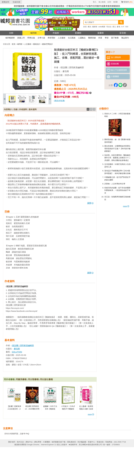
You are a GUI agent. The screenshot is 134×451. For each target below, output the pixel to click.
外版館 (56, 33)
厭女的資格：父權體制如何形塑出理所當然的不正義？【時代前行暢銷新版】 (117, 148)
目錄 (15, 109)
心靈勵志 (82, 38)
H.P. (122, 27)
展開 (90, 203)
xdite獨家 (101, 27)
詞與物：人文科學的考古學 (114, 184)
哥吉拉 (108, 27)
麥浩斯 (66, 71)
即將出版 (31, 38)
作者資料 (23, 109)
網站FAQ (29, 442)
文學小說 (41, 38)
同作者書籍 (9, 379)
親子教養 (115, 38)
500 (126, 27)
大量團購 (46, 442)
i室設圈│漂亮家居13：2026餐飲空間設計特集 (32, 408)
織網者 (94, 27)
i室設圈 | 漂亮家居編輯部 (72, 67)
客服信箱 (100, 442)
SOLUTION (17, 352)
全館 (11, 33)
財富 (85, 27)
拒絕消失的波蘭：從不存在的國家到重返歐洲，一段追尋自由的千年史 (117, 190)
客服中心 (91, 442)
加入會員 (102, 2)
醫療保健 (92, 38)
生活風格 (71, 38)
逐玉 (114, 27)
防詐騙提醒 (82, 442)
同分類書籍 (33, 379)
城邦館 (33, 33)
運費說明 (5, 2)
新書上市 (21, 38)
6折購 (115, 2)
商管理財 (51, 38)
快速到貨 (16, 2)
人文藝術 (61, 38)
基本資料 (33, 109)
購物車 (128, 2)
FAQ (27, 434)
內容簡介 (8, 109)
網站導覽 (37, 442)
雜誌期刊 (125, 38)
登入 (94, 2)
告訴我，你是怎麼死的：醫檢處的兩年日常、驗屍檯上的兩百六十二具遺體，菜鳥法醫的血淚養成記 (117, 157)
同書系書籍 (21, 379)
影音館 (123, 33)
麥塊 (118, 27)
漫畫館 (100, 33)
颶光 (89, 27)
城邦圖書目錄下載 (58, 442)
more (126, 206)
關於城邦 (11, 442)
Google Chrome (33, 445)
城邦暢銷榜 (10, 38)
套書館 (78, 33)
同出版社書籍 (46, 379)
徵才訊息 (20, 442)
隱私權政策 (71, 442)
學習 (107, 38)
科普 (100, 38)
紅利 (109, 2)
